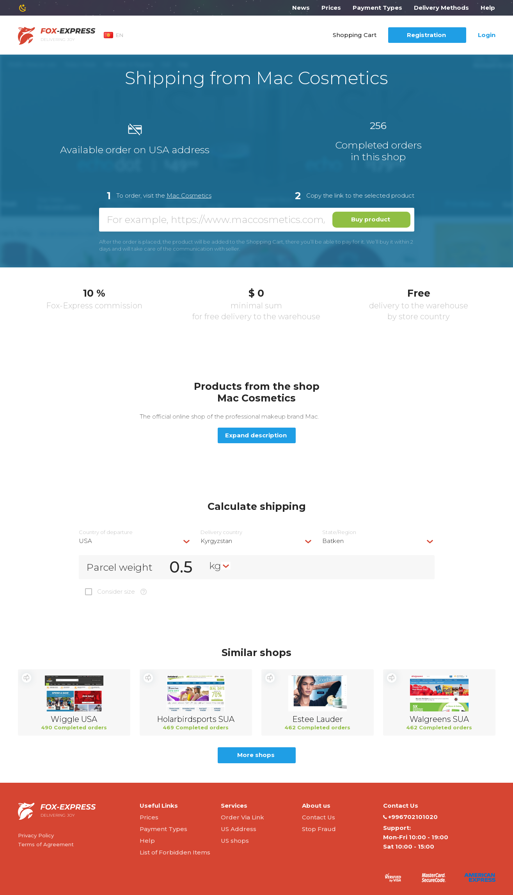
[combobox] (135, 541)
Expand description (256, 435)
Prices (331, 7)
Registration (426, 35)
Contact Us (318, 817)
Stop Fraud (319, 829)
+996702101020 (410, 817)
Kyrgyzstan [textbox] (216, 541)
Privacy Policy (36, 835)
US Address (238, 829)
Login (486, 35)
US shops (235, 840)
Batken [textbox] (333, 541)
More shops (256, 755)
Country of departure (106, 532)
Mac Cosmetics (189, 195)
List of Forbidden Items (175, 852)
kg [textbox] (215, 565)
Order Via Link (242, 817)
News (301, 7)
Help (488, 7)
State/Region (339, 532)
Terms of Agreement (46, 844)
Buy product (370, 219)
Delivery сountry (221, 532)
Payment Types (377, 7)
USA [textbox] (85, 541)
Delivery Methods (441, 7)
